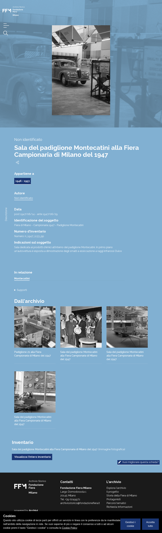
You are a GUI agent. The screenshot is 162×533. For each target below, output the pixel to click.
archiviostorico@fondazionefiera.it (80, 503)
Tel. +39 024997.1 (70, 499)
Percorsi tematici (116, 503)
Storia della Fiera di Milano (121, 495)
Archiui (33, 510)
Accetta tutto (150, 524)
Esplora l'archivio (116, 487)
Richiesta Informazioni (119, 506)
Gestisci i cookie (130, 524)
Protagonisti (113, 499)
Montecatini (22, 278)
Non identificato (23, 198)
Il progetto (112, 491)
